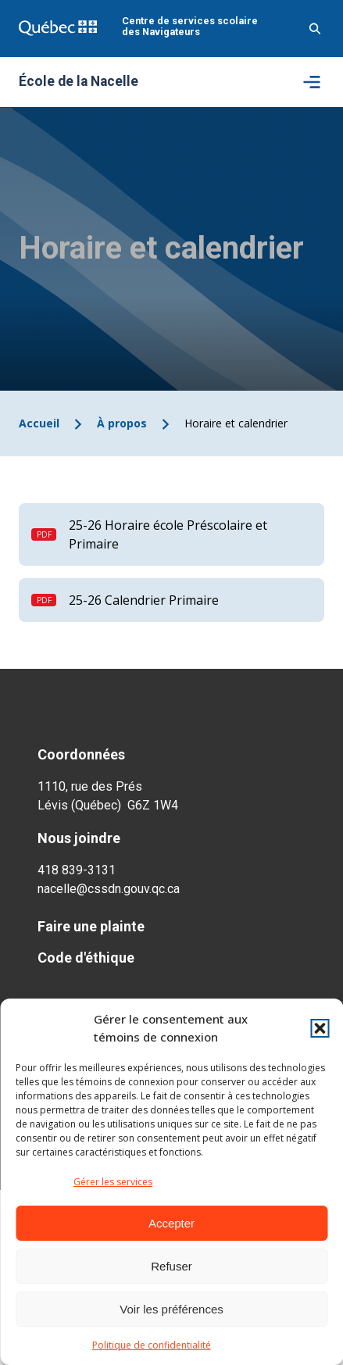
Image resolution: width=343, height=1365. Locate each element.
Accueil (39, 423)
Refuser (171, 1266)
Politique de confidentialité (151, 1345)
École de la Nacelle (78, 82)
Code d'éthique (86, 957)
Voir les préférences (171, 1309)
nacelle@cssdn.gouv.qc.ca (109, 888)
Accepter (171, 1223)
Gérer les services (112, 1181)
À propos (122, 423)
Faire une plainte (91, 926)
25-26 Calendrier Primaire (144, 600)
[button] (319, 1028)
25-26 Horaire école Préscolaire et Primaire (168, 534)
